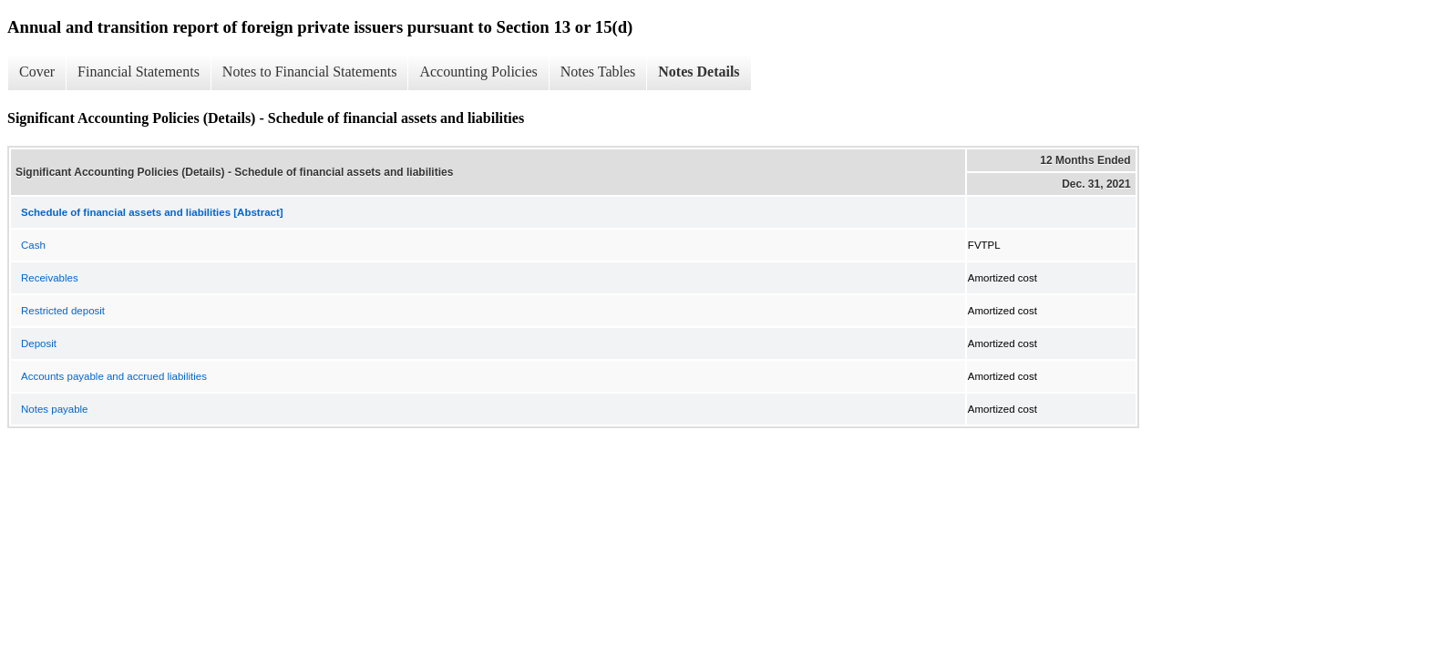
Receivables (49, 277)
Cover (37, 71)
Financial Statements (138, 71)
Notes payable (54, 409)
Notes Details (698, 71)
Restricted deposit (63, 310)
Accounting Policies (478, 71)
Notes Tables (598, 71)
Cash (33, 245)
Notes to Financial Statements (309, 71)
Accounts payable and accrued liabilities (114, 376)
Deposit (39, 343)
